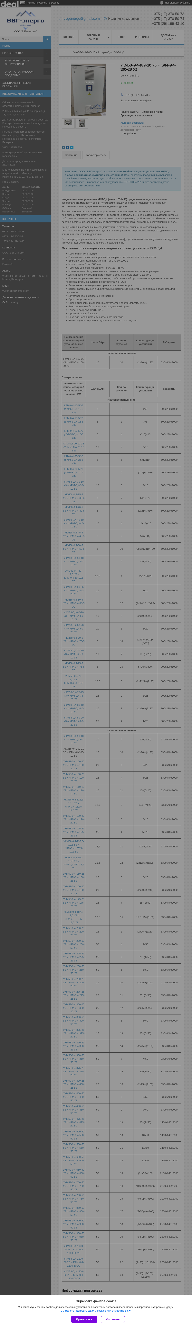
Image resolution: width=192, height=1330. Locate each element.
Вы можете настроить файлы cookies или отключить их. (95, 1310)
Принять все (84, 1319)
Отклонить (113, 1319)
